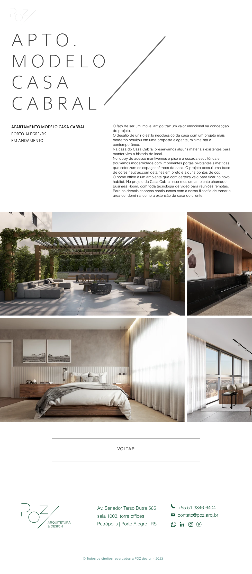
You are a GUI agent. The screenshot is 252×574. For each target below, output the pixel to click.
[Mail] (173, 515)
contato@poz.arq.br (198, 515)
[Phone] (173, 506)
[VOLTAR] (126, 450)
